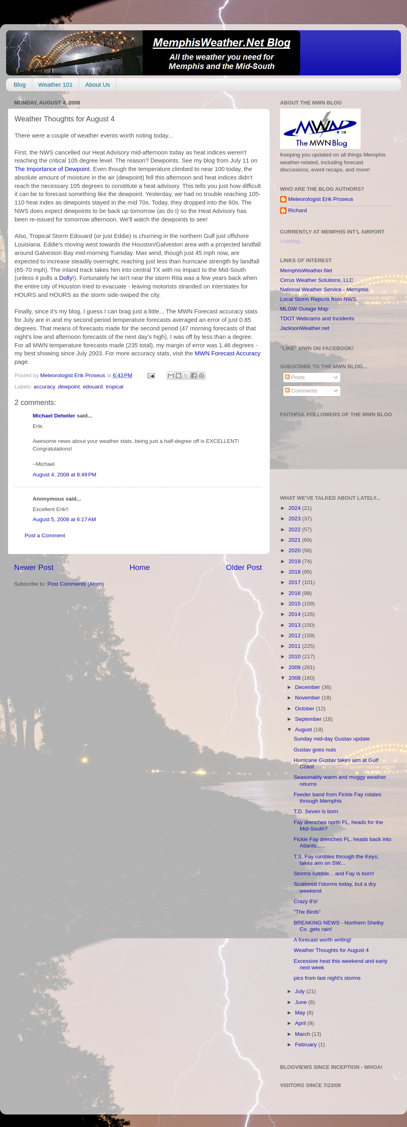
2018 (295, 572)
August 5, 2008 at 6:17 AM (64, 519)
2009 (295, 667)
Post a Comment (45, 535)
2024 (295, 508)
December (308, 687)
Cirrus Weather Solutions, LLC (316, 280)
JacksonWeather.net (304, 328)
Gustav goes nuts (315, 750)
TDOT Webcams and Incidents (317, 318)
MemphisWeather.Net (306, 270)
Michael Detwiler (54, 416)
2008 (295, 678)
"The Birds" (307, 912)
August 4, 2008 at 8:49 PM (64, 475)
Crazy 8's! (306, 901)
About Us (97, 84)
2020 (295, 550)
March (303, 1034)
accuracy (44, 387)
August (304, 729)
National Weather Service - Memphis (324, 289)
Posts (295, 377)
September (309, 719)
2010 (295, 656)
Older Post (244, 567)
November (308, 698)
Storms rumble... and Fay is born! (334, 873)
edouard (93, 387)
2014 (295, 614)
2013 (295, 625)
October (305, 708)
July (300, 991)
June (301, 1002)
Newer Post (34, 567)
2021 (295, 540)
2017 (295, 582)
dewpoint (69, 387)
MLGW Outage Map (304, 309)
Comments (301, 391)
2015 (295, 604)
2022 (295, 529)
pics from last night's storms (327, 978)
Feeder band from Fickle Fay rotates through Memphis (338, 797)
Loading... (292, 241)
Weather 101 (55, 84)
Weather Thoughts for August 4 (331, 950)
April (301, 1023)
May (301, 1013)
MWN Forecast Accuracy (227, 353)
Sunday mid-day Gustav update (332, 739)
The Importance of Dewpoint (52, 169)
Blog (20, 84)
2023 (295, 518)
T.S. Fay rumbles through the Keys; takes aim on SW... (336, 860)
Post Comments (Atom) (76, 584)
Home (140, 567)
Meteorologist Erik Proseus (320, 199)
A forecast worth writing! (322, 940)
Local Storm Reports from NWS (318, 299)
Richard (297, 210)
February (306, 1044)
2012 (295, 635)
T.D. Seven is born (316, 811)
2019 (295, 561)
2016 (295, 593)
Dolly (66, 278)
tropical (114, 387)
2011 (295, 646)
